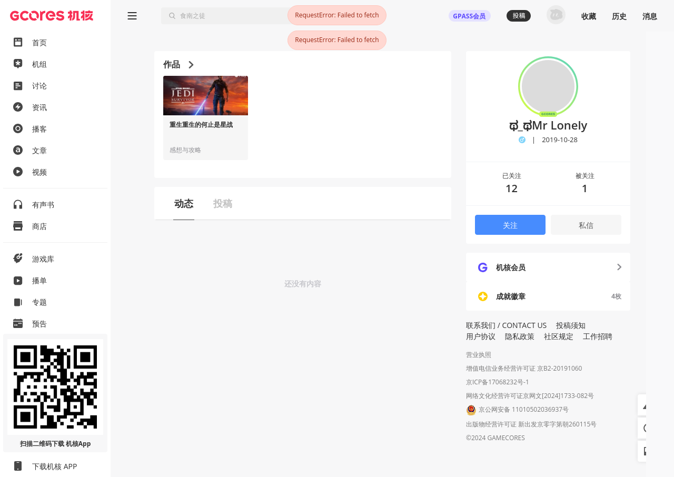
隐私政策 (519, 336)
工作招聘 (597, 336)
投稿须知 (571, 325)
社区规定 (558, 336)
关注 (510, 225)
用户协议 (480, 336)
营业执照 (478, 354)
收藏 (588, 16)
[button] (648, 404)
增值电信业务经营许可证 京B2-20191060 (524, 368)
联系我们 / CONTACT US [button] (506, 325)
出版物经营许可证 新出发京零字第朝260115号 (531, 424)
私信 (586, 225)
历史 (619, 16)
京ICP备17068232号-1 (497, 381)
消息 (649, 16)
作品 (178, 64)
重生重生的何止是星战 (201, 125)
